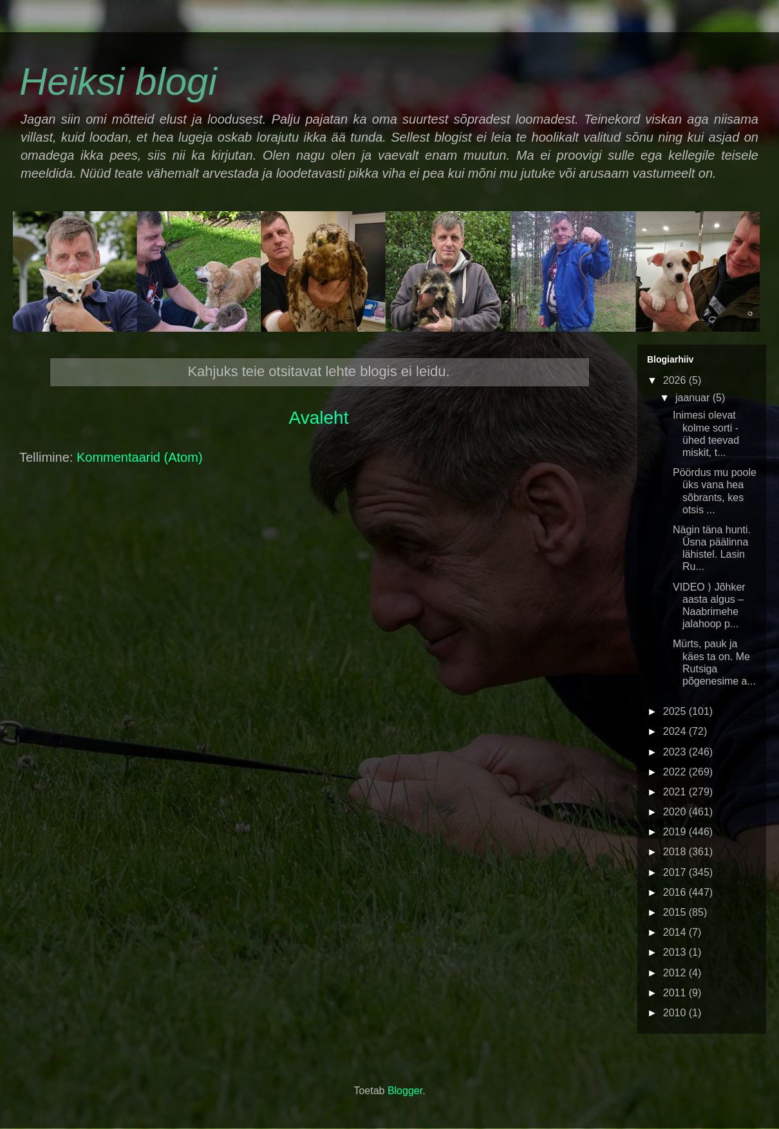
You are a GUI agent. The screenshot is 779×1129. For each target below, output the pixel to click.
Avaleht (319, 418)
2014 (676, 932)
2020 (676, 811)
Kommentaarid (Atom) (140, 457)
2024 (676, 731)
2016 (676, 892)
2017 (676, 872)
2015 (676, 912)
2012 (676, 972)
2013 (676, 952)
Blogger (405, 1090)
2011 (676, 992)
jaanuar (694, 397)
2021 (676, 791)
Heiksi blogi (118, 81)
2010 (676, 1012)
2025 (676, 711)
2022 (676, 771)
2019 (676, 831)
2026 (676, 380)
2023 (676, 751)
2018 (676, 851)
